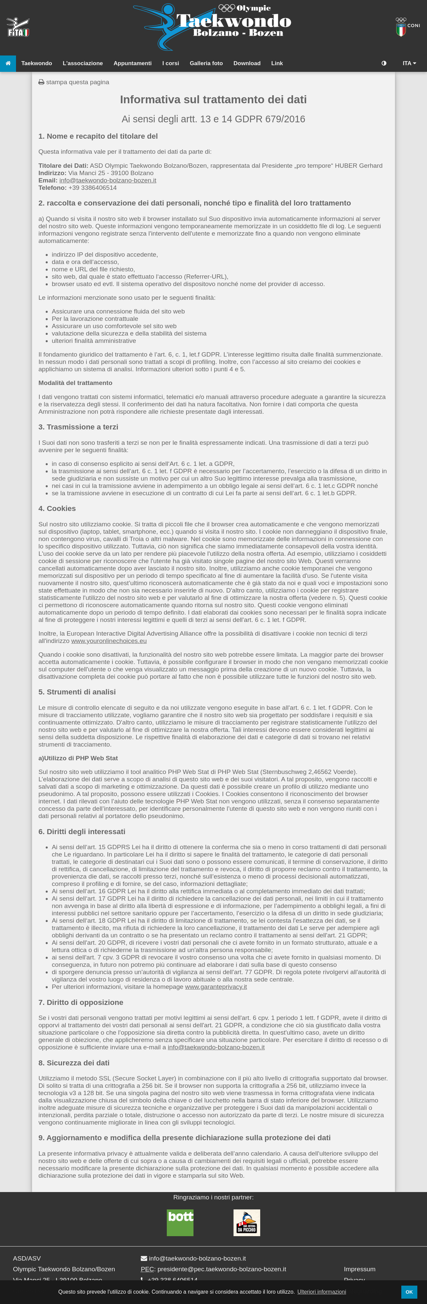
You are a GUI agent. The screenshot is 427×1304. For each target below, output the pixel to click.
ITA (409, 63)
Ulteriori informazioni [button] (322, 1292)
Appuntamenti (133, 63)
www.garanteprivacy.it (216, 986)
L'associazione (83, 63)
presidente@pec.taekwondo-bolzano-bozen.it (221, 1269)
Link (277, 63)
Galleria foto (206, 63)
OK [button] (409, 1292)
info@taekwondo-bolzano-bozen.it (107, 180)
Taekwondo (36, 63)
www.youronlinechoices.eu (109, 640)
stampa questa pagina (73, 82)
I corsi (170, 63)
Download (247, 63)
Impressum (360, 1269)
